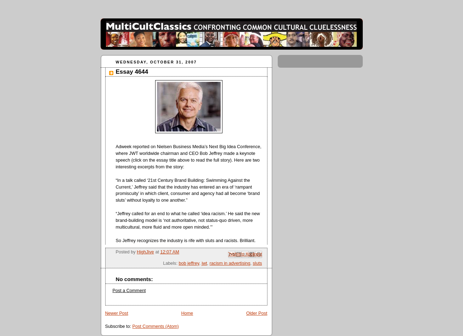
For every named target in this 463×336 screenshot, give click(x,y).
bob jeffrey (189, 263)
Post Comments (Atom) (155, 326)
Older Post (256, 313)
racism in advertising (230, 263)
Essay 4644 (132, 71)
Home (187, 313)
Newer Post (116, 313)
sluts (257, 263)
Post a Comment (129, 290)
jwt (204, 263)
